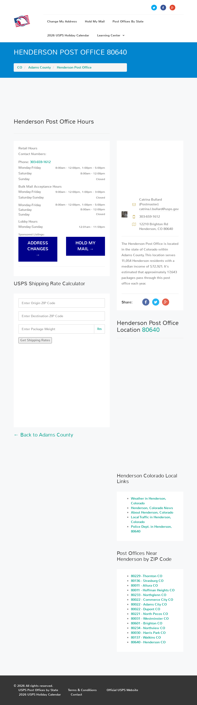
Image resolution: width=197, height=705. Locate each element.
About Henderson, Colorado (152, 512)
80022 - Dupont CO (145, 609)
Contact (76, 694)
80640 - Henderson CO (148, 642)
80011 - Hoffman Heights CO (153, 590)
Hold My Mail (95, 21)
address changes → (37, 249)
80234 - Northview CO (148, 628)
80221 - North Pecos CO (149, 614)
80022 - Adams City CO (149, 604)
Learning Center (111, 35)
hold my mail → (85, 246)
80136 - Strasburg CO (147, 581)
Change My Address (62, 21)
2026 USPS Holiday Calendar (68, 35)
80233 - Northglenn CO (148, 595)
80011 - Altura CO (144, 585)
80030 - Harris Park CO (148, 633)
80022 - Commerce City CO (152, 599)
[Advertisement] (98, 97)
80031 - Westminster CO (150, 618)
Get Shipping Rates (35, 340)
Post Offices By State (128, 21)
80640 (151, 330)
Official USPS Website (122, 690)
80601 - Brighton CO (146, 623)
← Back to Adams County (43, 435)
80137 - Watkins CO (146, 637)
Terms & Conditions (82, 690)
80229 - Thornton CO (146, 576)
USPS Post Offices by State (38, 690)
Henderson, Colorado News (152, 508)
